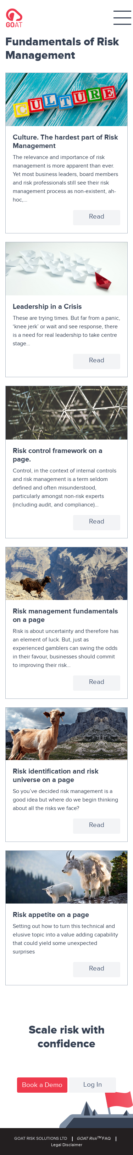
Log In (92, 1085)
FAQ (94, 1138)
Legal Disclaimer (66, 1144)
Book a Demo (42, 1085)
